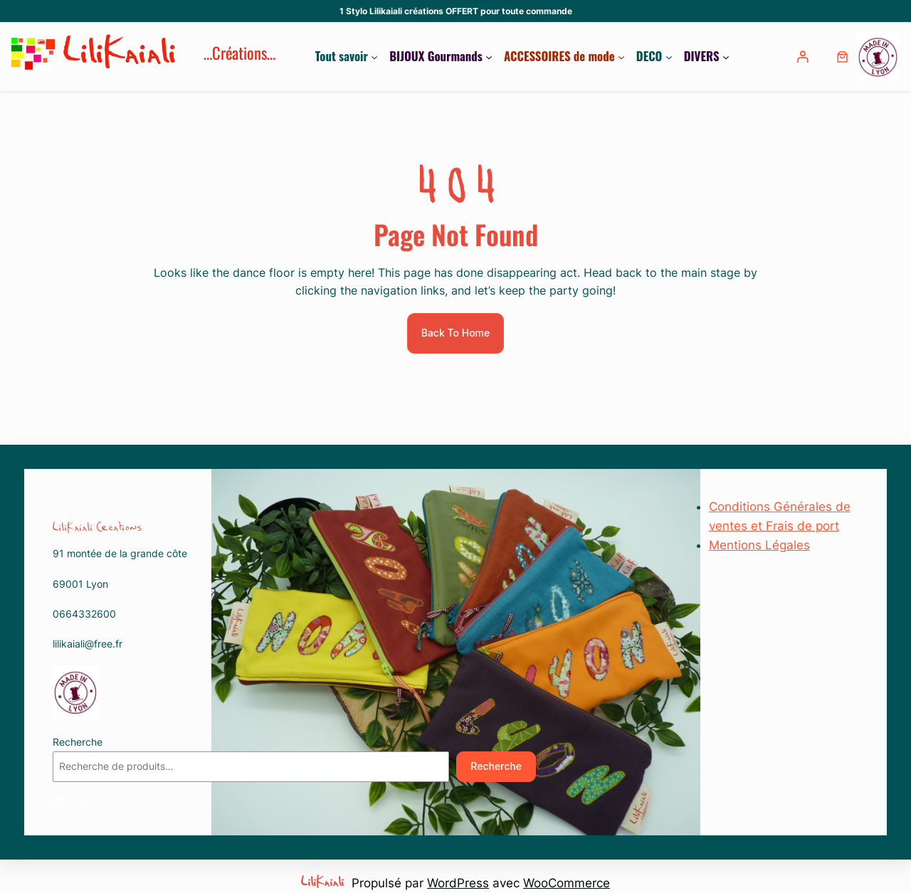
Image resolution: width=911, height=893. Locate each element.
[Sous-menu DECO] (669, 56)
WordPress (458, 883)
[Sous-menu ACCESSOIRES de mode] (621, 56)
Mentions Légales (759, 545)
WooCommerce (566, 883)
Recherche (77, 742)
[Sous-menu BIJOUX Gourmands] (489, 56)
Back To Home (455, 333)
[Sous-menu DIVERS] (726, 56)
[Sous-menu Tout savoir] (374, 56)
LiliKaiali (120, 56)
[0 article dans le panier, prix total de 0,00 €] (842, 56)
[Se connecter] (804, 56)
